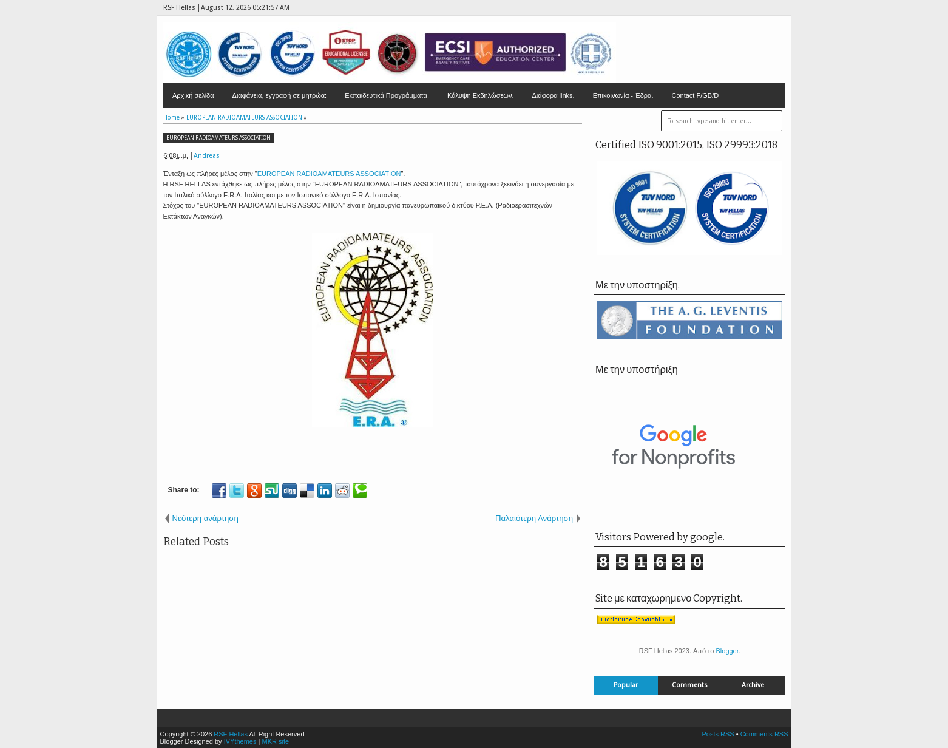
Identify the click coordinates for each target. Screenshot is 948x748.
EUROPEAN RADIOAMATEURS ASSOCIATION (218, 138)
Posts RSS (718, 734)
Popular (626, 685)
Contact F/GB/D (695, 95)
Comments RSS (764, 734)
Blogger (727, 650)
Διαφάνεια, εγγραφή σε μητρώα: (279, 95)
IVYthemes (240, 741)
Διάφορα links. (553, 95)
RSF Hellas (231, 734)
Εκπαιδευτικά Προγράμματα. (387, 95)
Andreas (207, 156)
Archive (753, 685)
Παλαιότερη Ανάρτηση (534, 518)
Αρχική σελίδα (193, 95)
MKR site (275, 741)
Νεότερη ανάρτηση (205, 518)
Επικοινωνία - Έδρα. (623, 95)
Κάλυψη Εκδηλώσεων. (480, 95)
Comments (690, 685)
